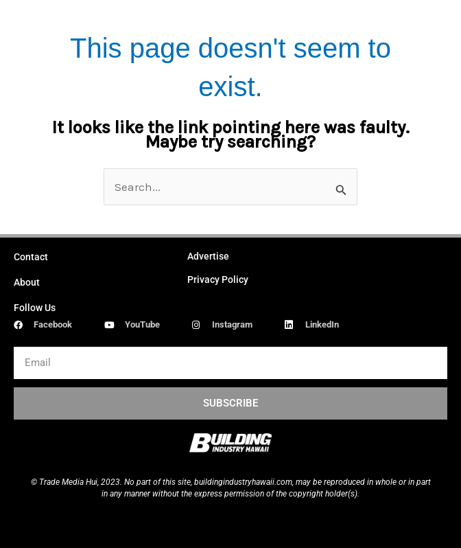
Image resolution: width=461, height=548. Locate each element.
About (27, 282)
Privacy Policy (217, 279)
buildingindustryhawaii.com (243, 482)
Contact (31, 256)
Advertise (208, 256)
